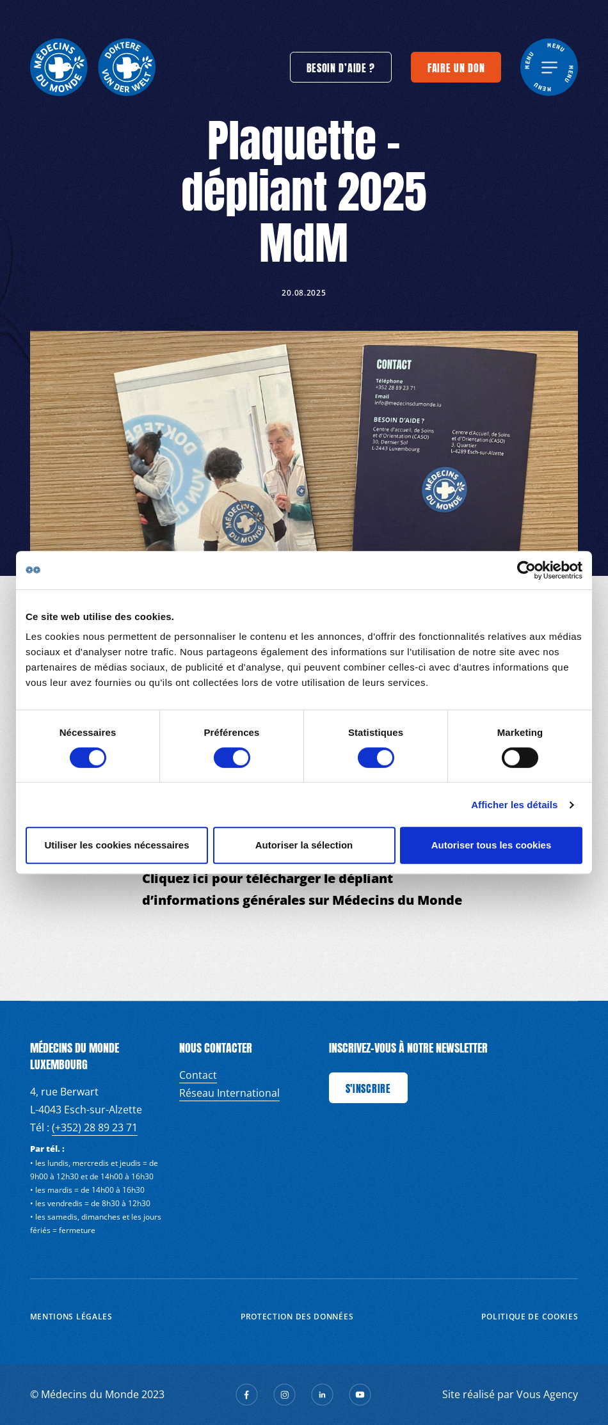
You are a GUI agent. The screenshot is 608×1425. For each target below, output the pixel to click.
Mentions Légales (71, 1316)
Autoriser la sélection (304, 845)
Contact (198, 1075)
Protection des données (297, 1316)
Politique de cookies (529, 1316)
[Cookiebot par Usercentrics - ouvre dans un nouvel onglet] (526, 570)
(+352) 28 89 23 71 (95, 1127)
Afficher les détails (514, 804)
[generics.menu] (549, 67)
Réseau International (229, 1093)
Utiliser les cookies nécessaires (117, 845)
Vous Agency (547, 1394)
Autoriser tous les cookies (491, 845)
